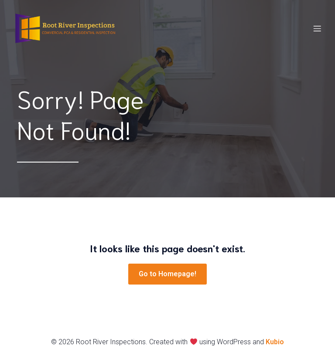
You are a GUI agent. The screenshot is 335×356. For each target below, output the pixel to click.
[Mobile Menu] (317, 28)
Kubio (275, 342)
